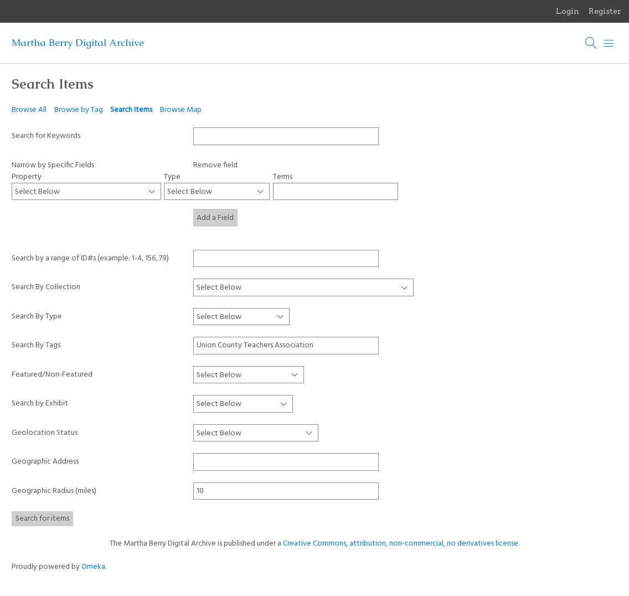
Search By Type (37, 316)
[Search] (591, 43)
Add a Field (215, 218)
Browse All (29, 110)
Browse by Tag (78, 110)
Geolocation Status (45, 433)
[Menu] (609, 43)
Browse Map (181, 110)
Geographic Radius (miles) (54, 491)
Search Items (131, 110)
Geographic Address (45, 461)
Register (605, 11)
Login (567, 11)
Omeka (93, 567)
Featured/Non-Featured (52, 374)
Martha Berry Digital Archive (78, 43)
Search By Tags (36, 345)
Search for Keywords (46, 136)
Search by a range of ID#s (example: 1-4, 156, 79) (90, 258)
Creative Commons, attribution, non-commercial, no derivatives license (400, 543)
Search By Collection (46, 287)
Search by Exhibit (40, 403)
